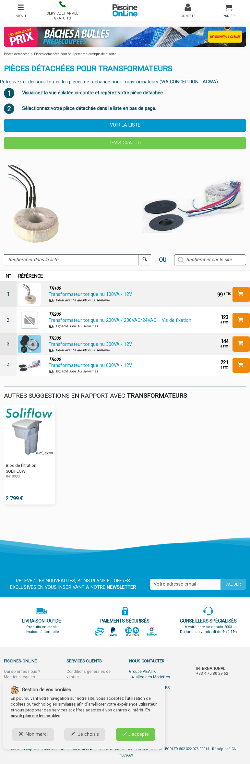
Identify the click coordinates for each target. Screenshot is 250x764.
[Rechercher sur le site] (210, 259)
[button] (62, 10)
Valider (233, 584)
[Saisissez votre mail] (185, 584)
